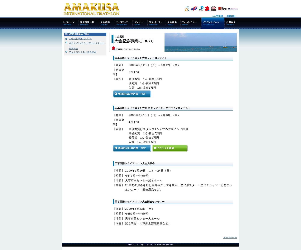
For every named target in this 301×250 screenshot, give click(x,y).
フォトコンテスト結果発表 (83, 52)
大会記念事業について (80, 38)
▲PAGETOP (230, 237)
